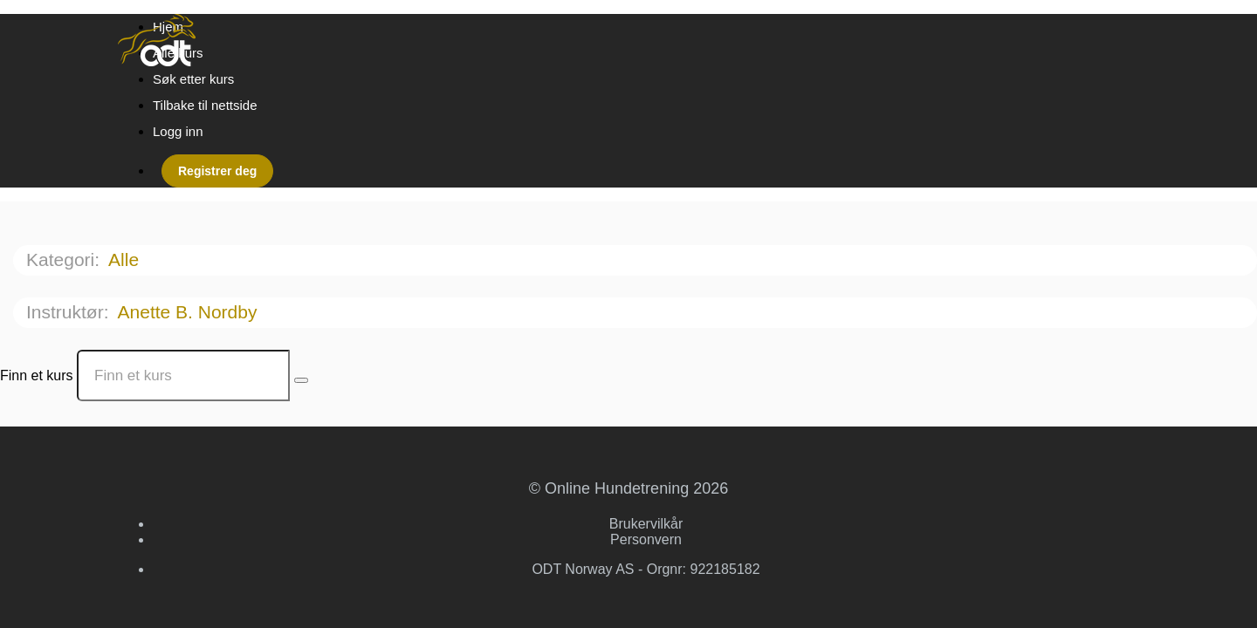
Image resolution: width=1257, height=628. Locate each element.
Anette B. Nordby (190, 312)
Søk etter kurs (193, 79)
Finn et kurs (36, 375)
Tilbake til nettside (205, 105)
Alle (126, 259)
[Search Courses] (301, 380)
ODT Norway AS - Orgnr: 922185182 (645, 569)
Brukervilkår (646, 523)
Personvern (646, 539)
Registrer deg (217, 171)
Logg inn (178, 131)
